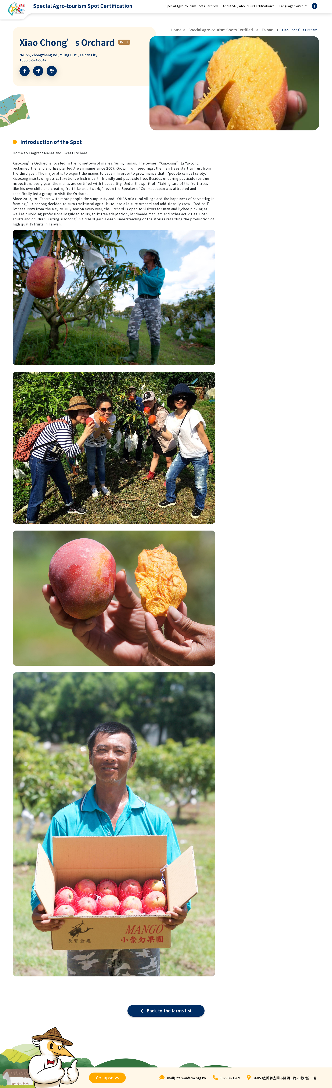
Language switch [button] (291, 6)
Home (176, 29)
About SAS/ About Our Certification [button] (247, 6)
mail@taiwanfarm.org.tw (186, 1077)
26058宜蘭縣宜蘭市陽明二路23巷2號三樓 (284, 1077)
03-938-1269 (230, 1077)
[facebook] (314, 6)
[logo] (67, 6)
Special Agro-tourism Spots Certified (192, 6)
